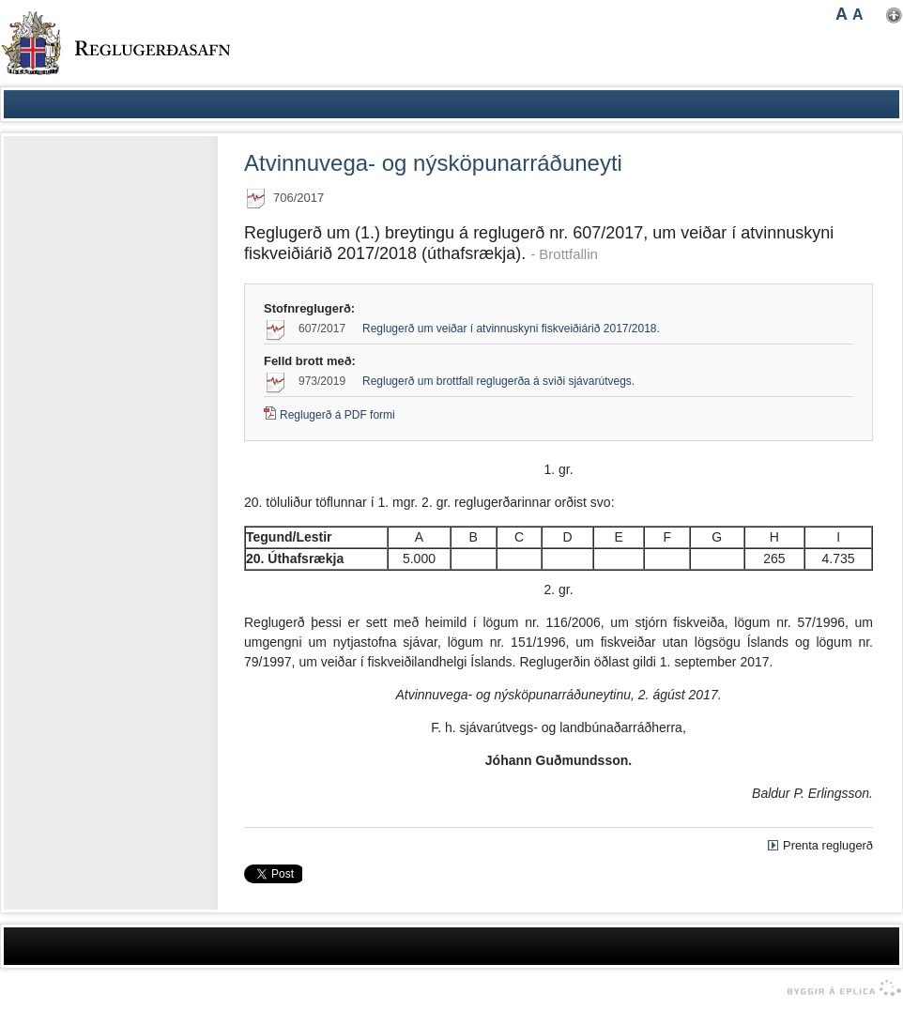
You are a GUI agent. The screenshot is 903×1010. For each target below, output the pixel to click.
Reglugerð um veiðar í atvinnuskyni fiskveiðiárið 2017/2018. (511, 328)
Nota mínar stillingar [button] (894, 15)
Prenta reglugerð (828, 845)
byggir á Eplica (839, 988)
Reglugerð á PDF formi (337, 414)
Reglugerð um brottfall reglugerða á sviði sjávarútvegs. (498, 381)
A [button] (841, 14)
